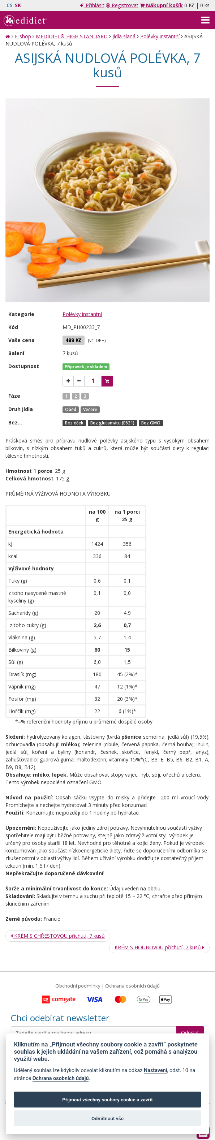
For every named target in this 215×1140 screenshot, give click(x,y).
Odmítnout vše (107, 1118)
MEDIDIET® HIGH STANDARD (72, 36)
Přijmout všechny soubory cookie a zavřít (107, 1099)
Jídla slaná (124, 36)
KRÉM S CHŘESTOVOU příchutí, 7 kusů (58, 935)
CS (10, 5)
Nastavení (155, 1070)
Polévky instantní (160, 36)
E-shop (23, 36)
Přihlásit (92, 5)
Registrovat (122, 5)
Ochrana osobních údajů (132, 986)
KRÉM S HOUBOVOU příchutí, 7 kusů (159, 947)
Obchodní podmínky (77, 986)
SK (18, 5)
